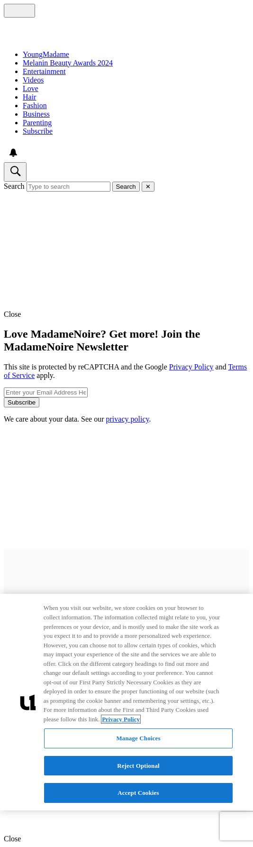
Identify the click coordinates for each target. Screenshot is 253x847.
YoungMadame (46, 54)
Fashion (35, 105)
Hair (29, 97)
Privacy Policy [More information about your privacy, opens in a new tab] (121, 719)
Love (30, 88)
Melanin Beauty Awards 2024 (68, 63)
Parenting (37, 123)
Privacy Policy (191, 367)
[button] (126, 314)
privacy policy (127, 419)
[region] (126, 702)
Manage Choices (138, 738)
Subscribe (38, 131)
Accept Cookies (138, 792)
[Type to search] (68, 187)
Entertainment (44, 71)
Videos (33, 80)
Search (14, 186)
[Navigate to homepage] (126, 30)
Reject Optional (138, 765)
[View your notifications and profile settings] (13, 152)
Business (36, 114)
